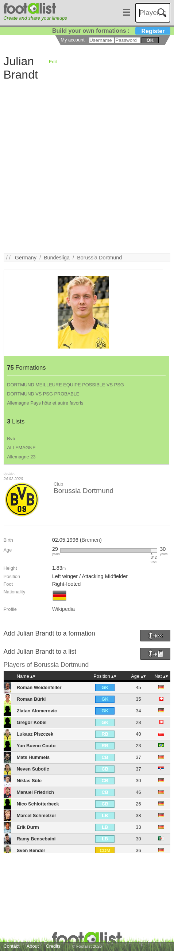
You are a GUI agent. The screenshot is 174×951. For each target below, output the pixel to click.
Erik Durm (28, 827)
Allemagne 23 (21, 456)
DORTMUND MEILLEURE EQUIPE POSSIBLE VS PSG (65, 384)
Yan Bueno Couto (36, 745)
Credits (53, 946)
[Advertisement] (87, 166)
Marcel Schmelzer (36, 815)
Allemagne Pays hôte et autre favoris (45, 403)
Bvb (11, 438)
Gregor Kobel (32, 722)
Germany (25, 257)
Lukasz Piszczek (35, 734)
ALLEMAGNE (21, 447)
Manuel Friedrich (35, 792)
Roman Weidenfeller (39, 687)
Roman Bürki (31, 699)
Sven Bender (31, 850)
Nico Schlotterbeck (38, 804)
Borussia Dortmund (99, 257)
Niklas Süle (29, 780)
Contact (12, 946)
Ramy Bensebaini (36, 838)
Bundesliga (57, 257)
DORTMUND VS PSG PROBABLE (43, 394)
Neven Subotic (33, 769)
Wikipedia (63, 609)
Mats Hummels (33, 757)
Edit (53, 61)
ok (150, 40)
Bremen (91, 540)
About (33, 946)
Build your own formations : (111, 31)
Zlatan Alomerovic (37, 710)
